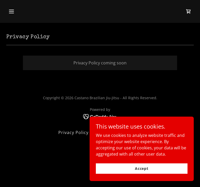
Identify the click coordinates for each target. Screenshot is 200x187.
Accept (141, 168)
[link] (188, 11)
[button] (27, 11)
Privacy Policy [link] (73, 132)
